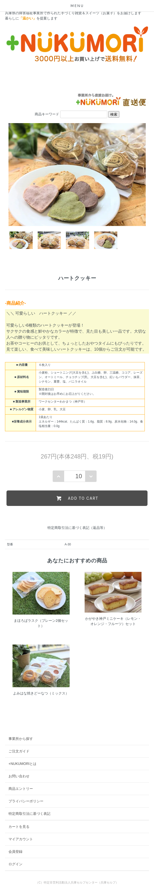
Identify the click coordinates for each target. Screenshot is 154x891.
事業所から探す (20, 739)
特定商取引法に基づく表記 (29, 814)
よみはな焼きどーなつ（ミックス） (41, 693)
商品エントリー (20, 789)
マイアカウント (20, 839)
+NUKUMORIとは (22, 764)
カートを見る (18, 827)
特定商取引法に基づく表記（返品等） (77, 528)
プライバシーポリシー (25, 801)
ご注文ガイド (18, 751)
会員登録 (15, 852)
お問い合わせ (18, 776)
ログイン (15, 864)
